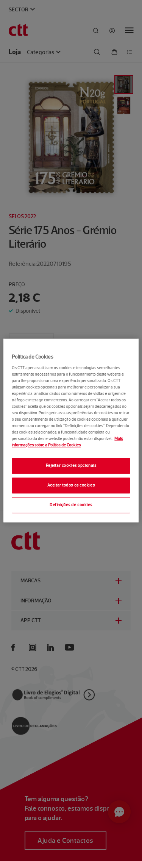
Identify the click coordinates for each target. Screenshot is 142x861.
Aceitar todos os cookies (71, 485)
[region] (70, 430)
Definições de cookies (71, 505)
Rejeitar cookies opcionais (71, 465)
